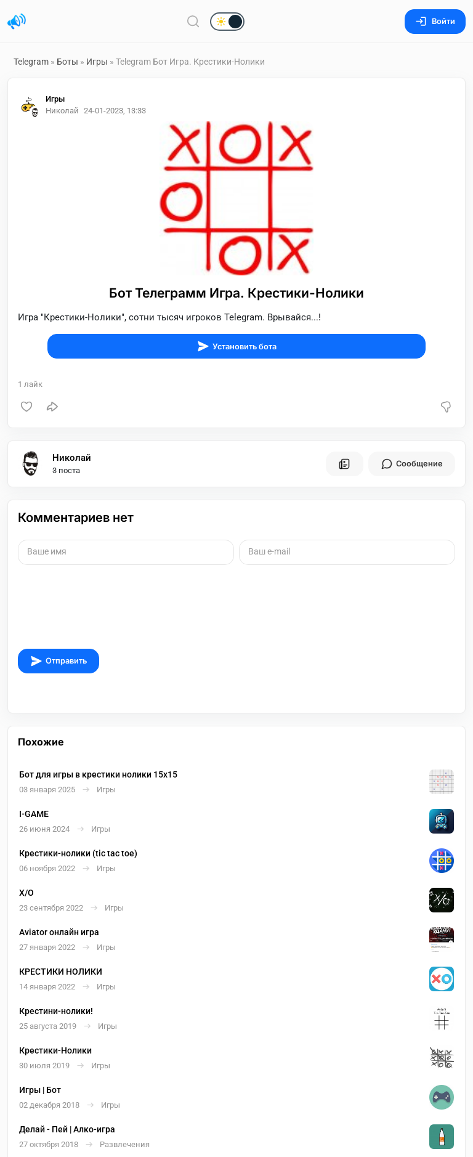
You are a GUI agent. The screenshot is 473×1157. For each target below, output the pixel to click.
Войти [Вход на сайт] (435, 21)
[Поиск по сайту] (193, 21)
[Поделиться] (52, 407)
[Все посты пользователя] (344, 464)
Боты (67, 62)
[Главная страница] (16, 21)
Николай (71, 457)
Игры (97, 62)
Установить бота (237, 346)
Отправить (58, 661)
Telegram (31, 62)
